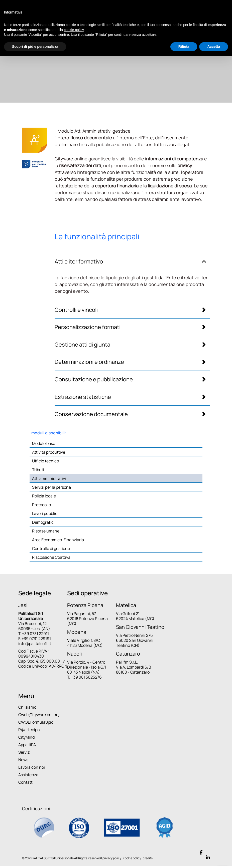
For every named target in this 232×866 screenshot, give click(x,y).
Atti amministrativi (49, 478)
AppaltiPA (27, 744)
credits (148, 858)
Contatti (26, 782)
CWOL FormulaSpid (35, 722)
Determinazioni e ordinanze (89, 362)
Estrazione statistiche (83, 397)
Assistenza (28, 774)
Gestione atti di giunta (82, 344)
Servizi (24, 752)
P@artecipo (29, 729)
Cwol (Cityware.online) (39, 714)
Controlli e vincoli (76, 310)
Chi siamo (27, 707)
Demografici (43, 522)
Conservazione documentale (91, 414)
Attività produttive (48, 452)
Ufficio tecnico (45, 461)
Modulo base (43, 443)
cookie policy (132, 858)
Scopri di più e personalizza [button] (35, 47)
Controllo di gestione (51, 548)
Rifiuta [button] (183, 47)
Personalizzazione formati (88, 327)
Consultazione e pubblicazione (94, 379)
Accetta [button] (213, 47)
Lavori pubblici (45, 513)
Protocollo (41, 504)
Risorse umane (45, 531)
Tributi (38, 469)
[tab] (132, 261)
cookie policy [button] (74, 30)
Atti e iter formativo (79, 261)
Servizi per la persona (51, 487)
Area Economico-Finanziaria (58, 539)
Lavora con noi (31, 767)
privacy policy (111, 858)
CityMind (26, 737)
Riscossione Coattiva (51, 557)
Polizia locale (44, 496)
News (23, 759)
